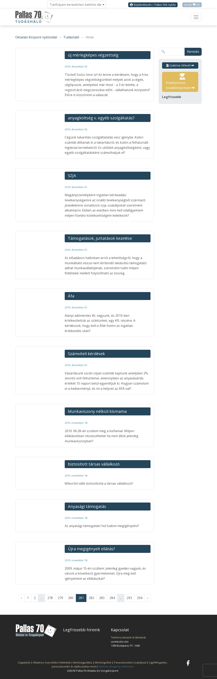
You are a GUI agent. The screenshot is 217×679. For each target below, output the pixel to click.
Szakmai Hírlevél (180, 65)
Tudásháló (71, 37)
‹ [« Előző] (21, 598)
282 (91, 598)
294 (139, 598)
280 (70, 598)
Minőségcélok (103, 662)
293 (129, 598)
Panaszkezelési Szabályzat (130, 662)
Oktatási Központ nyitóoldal (36, 37)
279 (60, 598)
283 (102, 598)
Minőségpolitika (82, 662)
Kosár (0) (192, 5)
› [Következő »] (147, 598)
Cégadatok (24, 662)
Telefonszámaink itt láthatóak (128, 637)
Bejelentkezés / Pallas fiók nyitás (153, 5)
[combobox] (76, 4)
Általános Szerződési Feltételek (52, 662)
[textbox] (76, 4)
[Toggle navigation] (196, 17)
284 (112, 598)
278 (50, 598)
